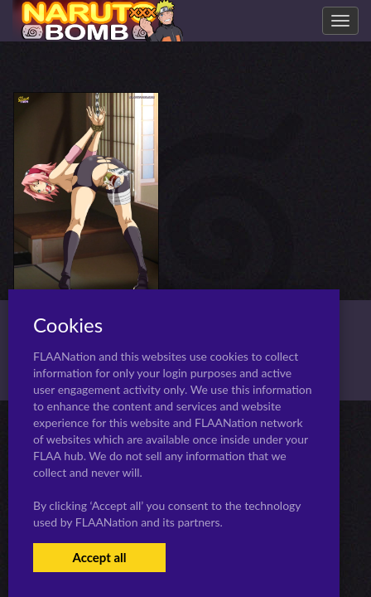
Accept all (99, 557)
